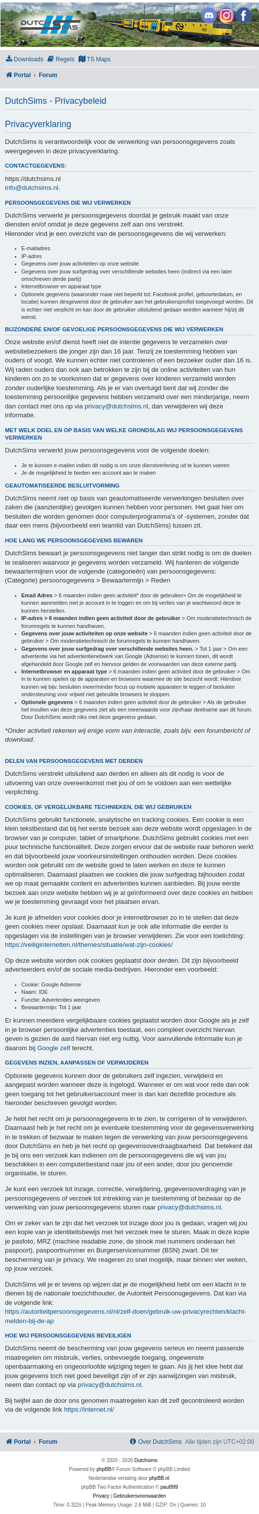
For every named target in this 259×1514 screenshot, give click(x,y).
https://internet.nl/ (89, 1409)
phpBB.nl (159, 1478)
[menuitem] (24, 59)
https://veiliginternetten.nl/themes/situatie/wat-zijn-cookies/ (89, 944)
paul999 (169, 1487)
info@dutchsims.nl (31, 187)
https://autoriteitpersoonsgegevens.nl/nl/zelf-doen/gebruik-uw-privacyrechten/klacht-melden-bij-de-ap (125, 1316)
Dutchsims (146, 1460)
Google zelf (53, 1048)
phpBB (103, 1469)
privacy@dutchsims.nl (116, 406)
